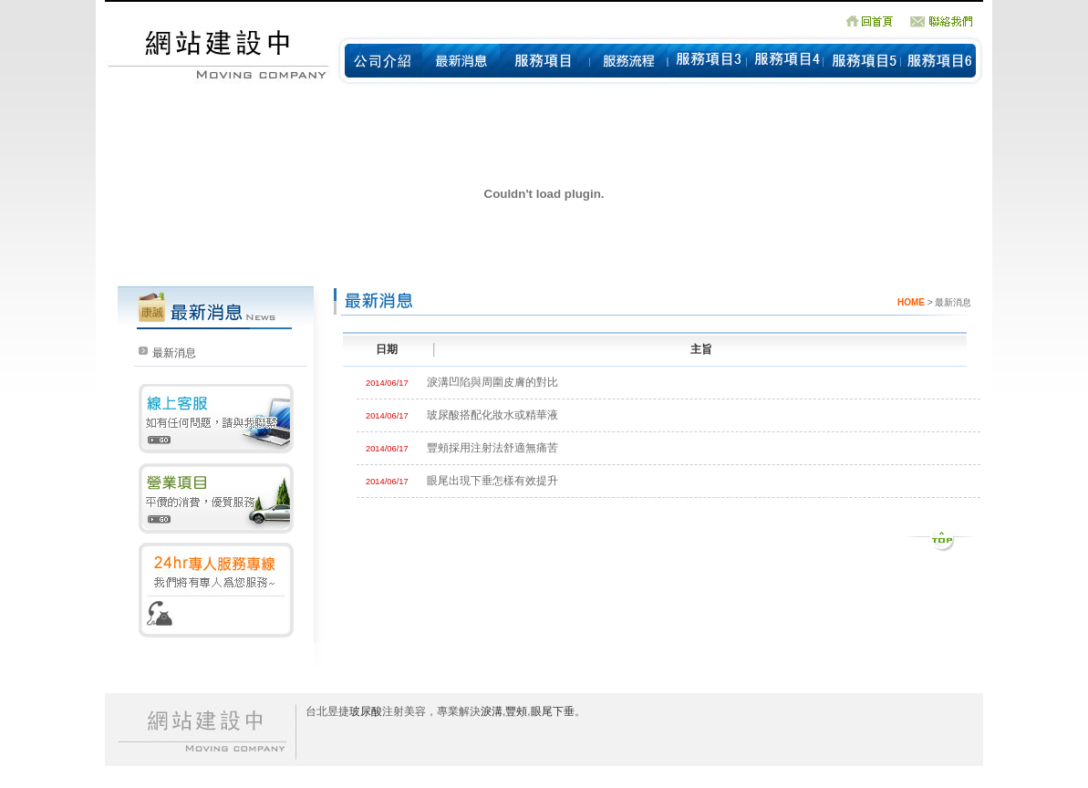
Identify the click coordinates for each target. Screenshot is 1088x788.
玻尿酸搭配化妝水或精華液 (492, 415)
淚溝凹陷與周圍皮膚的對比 (492, 382)
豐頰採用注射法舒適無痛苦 (492, 447)
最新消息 (174, 353)
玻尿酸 (365, 711)
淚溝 (492, 711)
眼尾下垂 (553, 711)
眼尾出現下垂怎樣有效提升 (492, 480)
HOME (911, 302)
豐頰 (516, 711)
